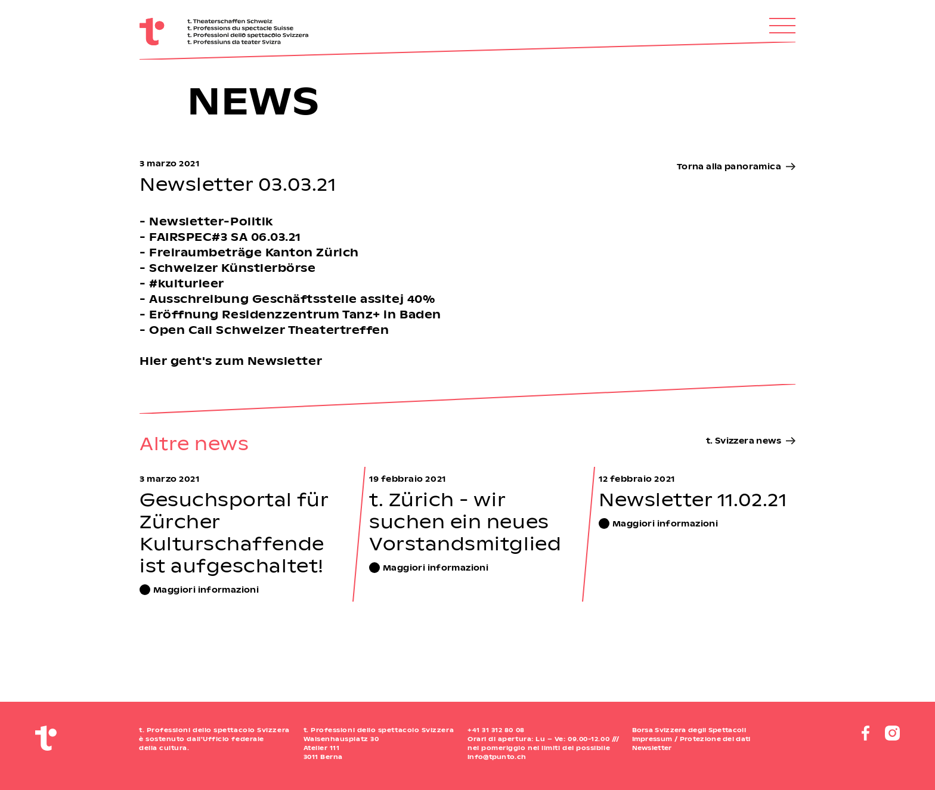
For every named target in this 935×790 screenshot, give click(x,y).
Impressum (652, 739)
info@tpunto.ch (497, 756)
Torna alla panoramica (729, 166)
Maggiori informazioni (206, 589)
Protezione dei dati (715, 739)
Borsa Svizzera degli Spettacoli (689, 730)
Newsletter (652, 747)
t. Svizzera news (743, 440)
